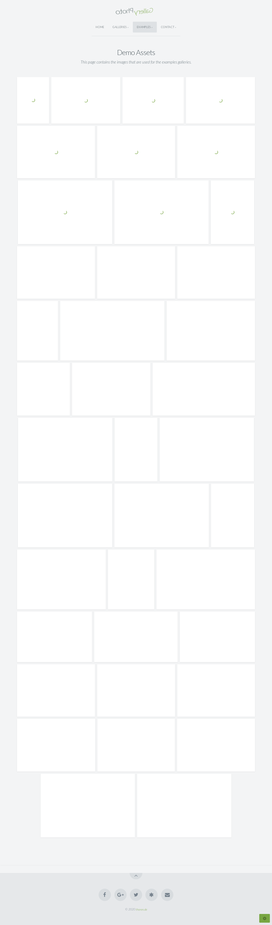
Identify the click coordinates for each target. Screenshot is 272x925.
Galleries (119, 27)
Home (100, 27)
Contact (167, 27)
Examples (144, 27)
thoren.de (141, 909)
